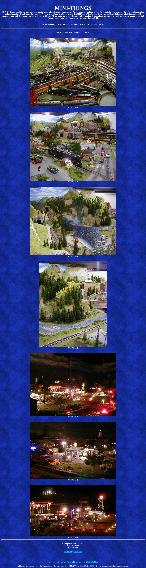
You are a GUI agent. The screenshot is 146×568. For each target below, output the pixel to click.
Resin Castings (79, 562)
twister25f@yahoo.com (73, 552)
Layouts (56, 562)
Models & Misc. (92, 562)
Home (50, 562)
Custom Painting (67, 562)
